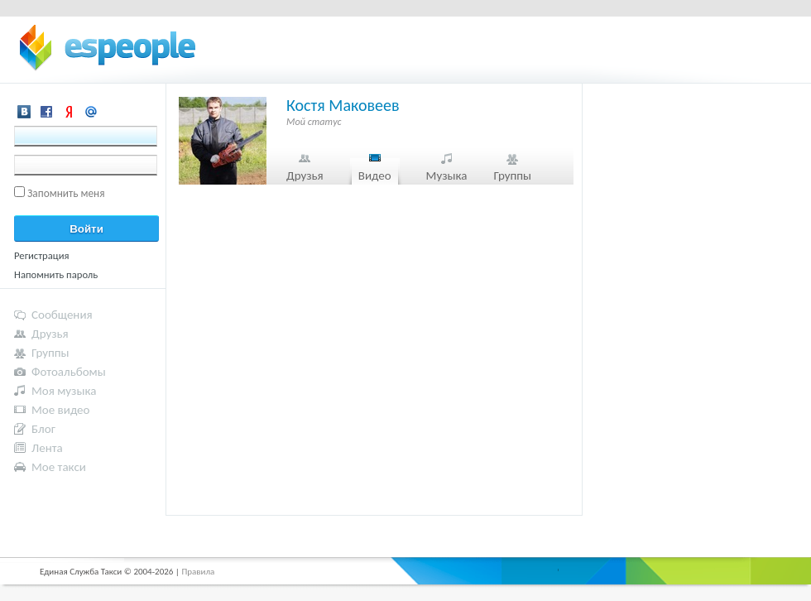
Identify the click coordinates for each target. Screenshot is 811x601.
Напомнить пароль (56, 274)
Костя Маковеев (343, 105)
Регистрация (42, 255)
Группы (512, 175)
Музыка (447, 175)
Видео (374, 175)
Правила (197, 571)
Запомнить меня (66, 193)
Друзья (305, 175)
